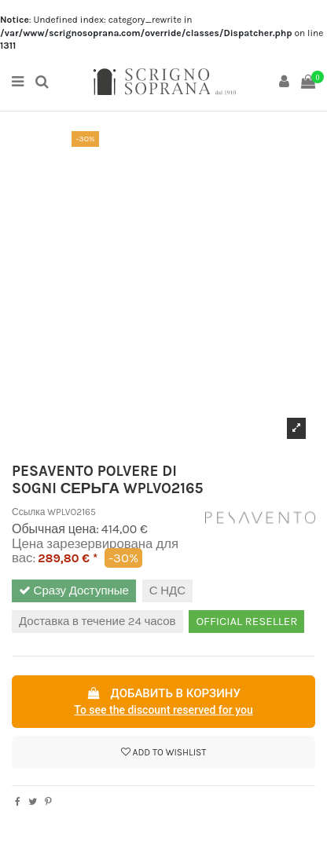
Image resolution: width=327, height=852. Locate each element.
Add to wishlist (164, 752)
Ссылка (28, 511)
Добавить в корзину (163, 702)
